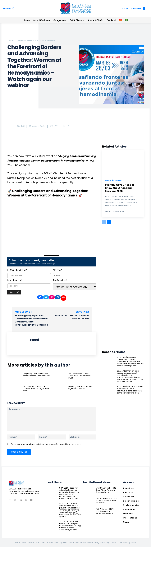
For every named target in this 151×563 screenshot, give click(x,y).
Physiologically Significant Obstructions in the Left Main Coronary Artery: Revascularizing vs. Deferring (31, 320)
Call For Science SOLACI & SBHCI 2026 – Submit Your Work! (79, 375)
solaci (20, 126)
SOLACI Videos (46, 40)
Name (57, 270)
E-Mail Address (17, 270)
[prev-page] (104, 222)
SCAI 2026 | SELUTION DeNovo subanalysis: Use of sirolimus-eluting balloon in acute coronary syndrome (129, 389)
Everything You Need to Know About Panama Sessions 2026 (36, 374)
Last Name (14, 280)
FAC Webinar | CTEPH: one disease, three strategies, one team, (36, 388)
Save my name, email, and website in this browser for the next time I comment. (46, 444)
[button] (9, 8)
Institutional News (21, 40)
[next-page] (109, 222)
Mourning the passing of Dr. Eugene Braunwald (80, 387)
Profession (60, 280)
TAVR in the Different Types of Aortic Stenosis (72, 317)
